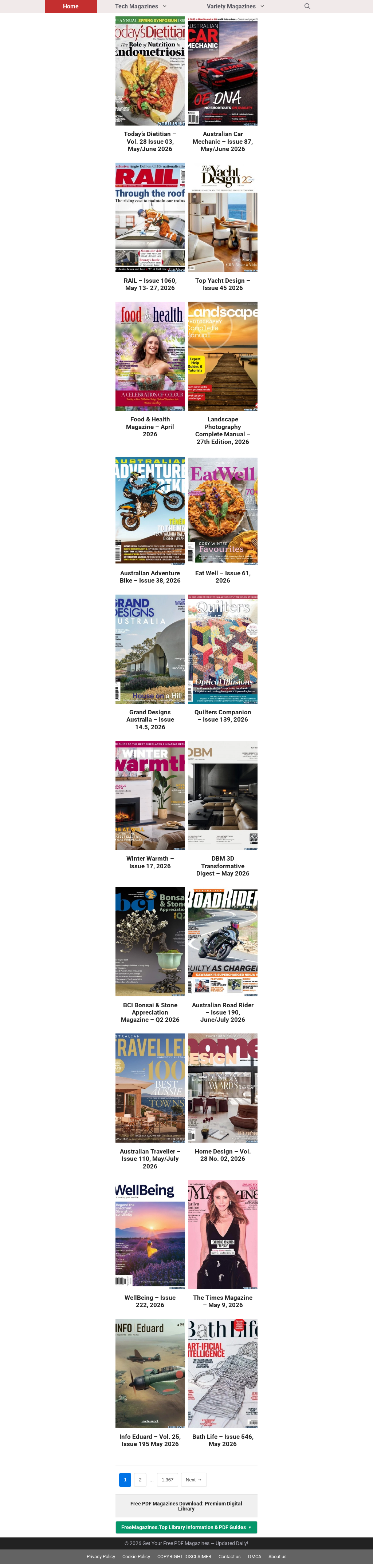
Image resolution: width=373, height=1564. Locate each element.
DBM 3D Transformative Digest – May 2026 (223, 866)
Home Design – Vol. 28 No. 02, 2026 (223, 1155)
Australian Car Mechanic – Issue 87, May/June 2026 (223, 141)
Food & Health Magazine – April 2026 (150, 427)
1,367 (167, 1479)
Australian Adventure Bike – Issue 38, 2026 (150, 576)
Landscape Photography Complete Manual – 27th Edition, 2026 (223, 430)
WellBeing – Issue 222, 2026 (150, 1301)
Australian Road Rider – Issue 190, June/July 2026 (223, 1012)
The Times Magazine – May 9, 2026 (222, 1301)
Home (71, 6)
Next (194, 1480)
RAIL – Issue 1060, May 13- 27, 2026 (150, 284)
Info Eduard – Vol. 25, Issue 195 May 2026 (150, 1440)
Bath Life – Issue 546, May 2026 (223, 1440)
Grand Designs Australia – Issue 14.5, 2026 (150, 719)
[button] (307, 6)
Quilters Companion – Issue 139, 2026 (223, 715)
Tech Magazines (152, 6)
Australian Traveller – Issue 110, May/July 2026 (150, 1159)
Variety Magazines (246, 6)
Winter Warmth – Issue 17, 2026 (150, 862)
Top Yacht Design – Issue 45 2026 (222, 284)
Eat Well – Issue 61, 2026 (223, 576)
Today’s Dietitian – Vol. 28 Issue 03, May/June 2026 (150, 141)
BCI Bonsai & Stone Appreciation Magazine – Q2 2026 (150, 1012)
